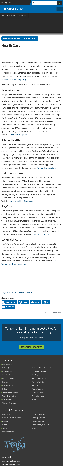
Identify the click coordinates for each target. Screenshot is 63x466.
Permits (35, 385)
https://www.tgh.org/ (18, 134)
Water (34, 399)
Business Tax (7, 371)
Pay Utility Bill (7, 385)
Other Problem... (8, 432)
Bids (33, 364)
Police (4, 389)
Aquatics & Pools (8, 364)
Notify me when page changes (17, 293)
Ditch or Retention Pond (11, 418)
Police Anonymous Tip (40, 425)
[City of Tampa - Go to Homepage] (12, 9)
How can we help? (39, 3)
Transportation (37, 392)
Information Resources (9, 15)
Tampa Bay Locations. (46, 168)
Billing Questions (8, 368)
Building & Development (41, 368)
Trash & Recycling (9, 396)
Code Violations (8, 414)
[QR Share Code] (8, 307)
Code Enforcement (39, 371)
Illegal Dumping (38, 421)
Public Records (37, 389)
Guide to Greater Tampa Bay (13, 79)
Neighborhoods (8, 378)
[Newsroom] (10, 2)
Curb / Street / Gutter (40, 414)
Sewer (4, 428)
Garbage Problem (39, 418)
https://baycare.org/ (41, 234)
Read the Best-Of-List (31, 347)
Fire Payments (37, 375)
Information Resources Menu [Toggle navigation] (19, 38)
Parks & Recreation (39, 378)
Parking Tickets (38, 382)
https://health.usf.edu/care (21, 201)
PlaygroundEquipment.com (32, 337)
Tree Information (38, 396)
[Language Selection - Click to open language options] (2, 2)
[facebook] (9, 302)
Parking (5, 382)
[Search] (59, 3)
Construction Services (10, 375)
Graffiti (5, 421)
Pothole (5, 425)
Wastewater (6, 399)
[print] (35, 302)
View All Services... (9, 403)
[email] (23, 302)
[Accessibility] (6, 2)
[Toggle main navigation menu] (59, 9)
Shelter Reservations (10, 392)
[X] (46, 302)
